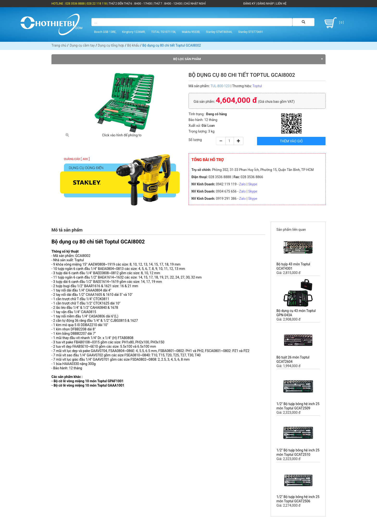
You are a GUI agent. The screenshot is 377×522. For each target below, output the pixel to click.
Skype (252, 184)
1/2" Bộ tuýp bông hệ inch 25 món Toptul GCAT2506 (298, 499)
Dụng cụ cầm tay (82, 45)
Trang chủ (58, 45)
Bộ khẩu (133, 45)
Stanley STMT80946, (219, 32)
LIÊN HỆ (280, 3)
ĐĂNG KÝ (249, 3)
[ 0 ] (333, 23)
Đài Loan (208, 125)
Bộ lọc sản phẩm (187, 59)
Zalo (242, 184)
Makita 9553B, (191, 32)
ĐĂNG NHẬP (266, 3)
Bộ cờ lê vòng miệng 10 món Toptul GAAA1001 (89, 385)
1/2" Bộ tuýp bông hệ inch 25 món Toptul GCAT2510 (298, 452)
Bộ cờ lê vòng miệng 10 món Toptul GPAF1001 (89, 381)
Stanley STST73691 (250, 32)
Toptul (257, 86)
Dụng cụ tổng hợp (111, 45)
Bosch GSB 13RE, (105, 32)
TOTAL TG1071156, (163, 32)
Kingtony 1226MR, (133, 32)
